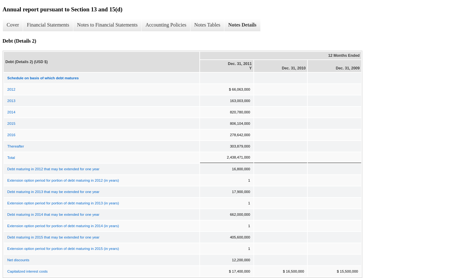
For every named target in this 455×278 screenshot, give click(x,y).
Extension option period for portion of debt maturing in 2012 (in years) (63, 180)
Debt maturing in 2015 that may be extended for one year (53, 237)
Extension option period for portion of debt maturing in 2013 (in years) (63, 203)
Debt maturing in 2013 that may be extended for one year (53, 192)
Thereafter (15, 146)
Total (11, 158)
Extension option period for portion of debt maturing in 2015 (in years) (63, 249)
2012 (11, 89)
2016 (11, 135)
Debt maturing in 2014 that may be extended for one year (53, 214)
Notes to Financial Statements (107, 24)
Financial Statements (48, 24)
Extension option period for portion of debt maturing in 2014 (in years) (63, 226)
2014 (11, 112)
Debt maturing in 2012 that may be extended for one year (53, 169)
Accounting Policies (165, 24)
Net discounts (18, 260)
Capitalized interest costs (27, 271)
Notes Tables (207, 24)
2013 (11, 101)
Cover (13, 24)
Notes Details (242, 24)
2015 (11, 123)
